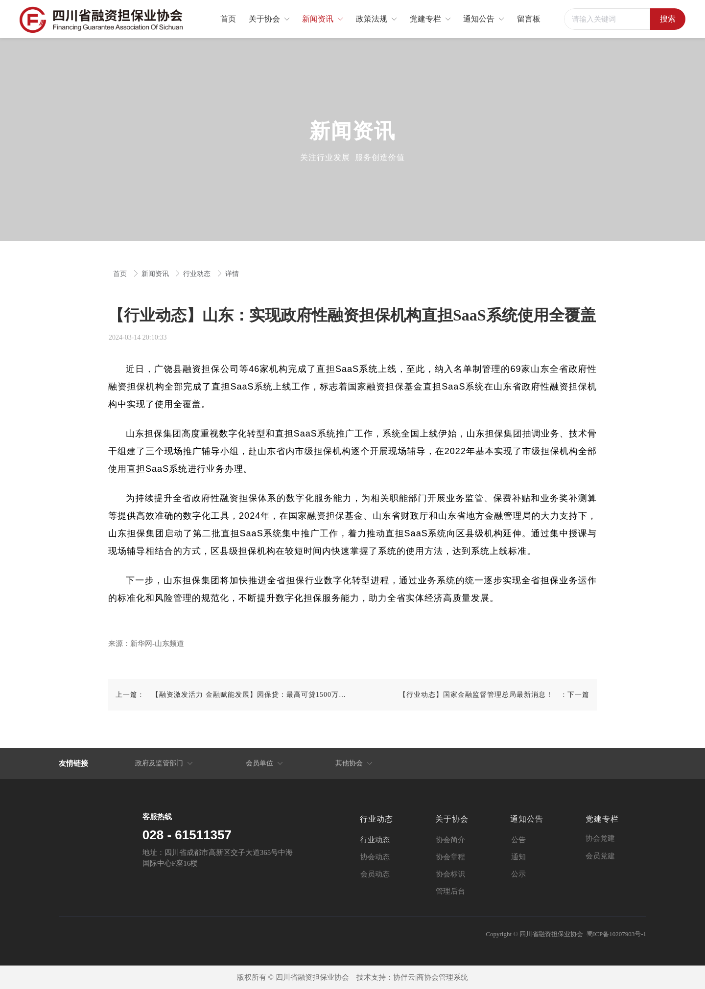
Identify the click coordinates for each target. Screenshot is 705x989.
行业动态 (197, 273)
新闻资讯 (156, 273)
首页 (121, 273)
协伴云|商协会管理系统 (430, 977)
